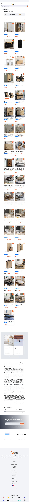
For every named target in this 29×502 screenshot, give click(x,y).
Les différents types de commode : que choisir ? (8, 348)
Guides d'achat (14, 461)
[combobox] (14, 6)
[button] (26, 4)
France (14, 485)
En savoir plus (7, 353)
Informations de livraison (14, 472)
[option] (14, 1)
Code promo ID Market (14, 464)
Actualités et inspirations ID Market (14, 459)
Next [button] (24, 412)
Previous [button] (22, 412)
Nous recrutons (14, 478)
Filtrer (23, 19)
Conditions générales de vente (14, 470)
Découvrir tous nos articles (14, 357)
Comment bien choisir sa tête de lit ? (18, 348)
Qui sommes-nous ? (14, 475)
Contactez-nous (14, 467)
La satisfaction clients (14, 476)
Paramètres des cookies (14, 481)
